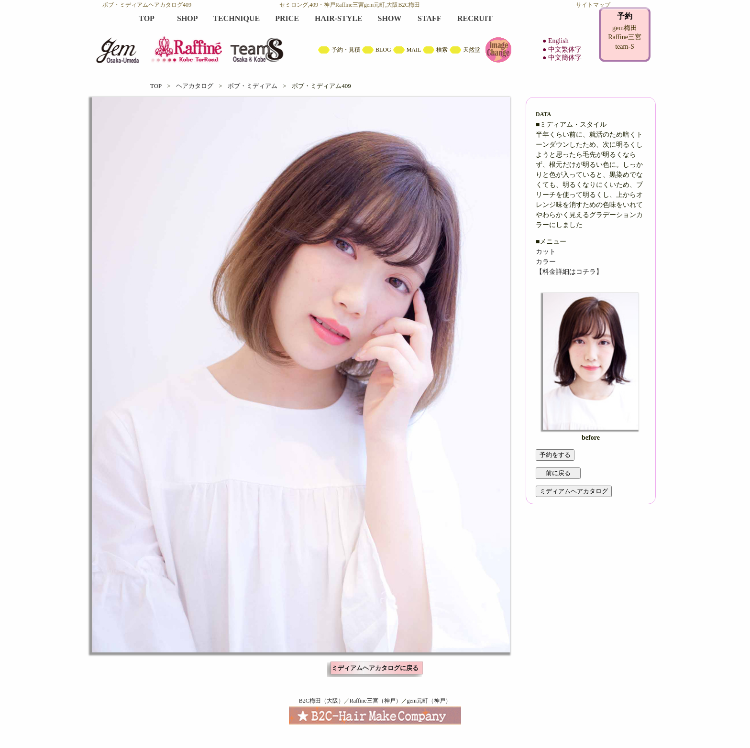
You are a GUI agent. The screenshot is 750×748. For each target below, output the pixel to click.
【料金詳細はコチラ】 (569, 271)
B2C (375, 38)
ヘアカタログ (194, 85)
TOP (156, 85)
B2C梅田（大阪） (321, 700)
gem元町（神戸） (429, 700)
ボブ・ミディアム (252, 85)
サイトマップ (593, 4)
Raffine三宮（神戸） (375, 700)
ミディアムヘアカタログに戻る (375, 668)
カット (546, 251)
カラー (546, 261)
